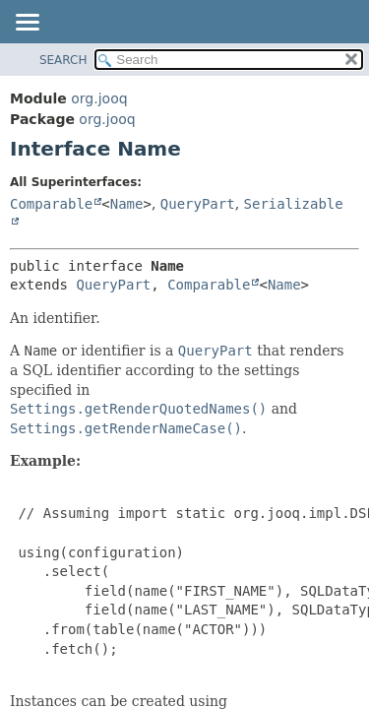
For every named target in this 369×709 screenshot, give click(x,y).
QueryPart (197, 204)
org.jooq (99, 98)
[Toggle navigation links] (26, 23)
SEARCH (63, 60)
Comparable (51, 204)
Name (127, 204)
